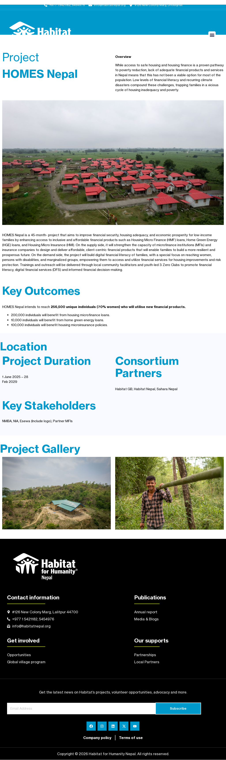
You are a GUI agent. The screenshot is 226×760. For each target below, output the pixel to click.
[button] (212, 35)
